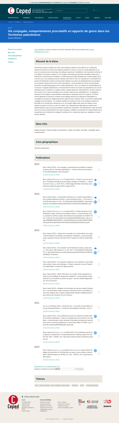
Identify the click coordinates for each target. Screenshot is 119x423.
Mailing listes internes (46, 406)
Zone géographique (15, 55)
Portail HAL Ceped (45, 402)
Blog (87, 17)
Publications (53, 17)
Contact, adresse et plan (30, 396)
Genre (82, 385)
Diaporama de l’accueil (46, 407)
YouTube (107, 17)
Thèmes (10, 62)
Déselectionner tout (53, 366)
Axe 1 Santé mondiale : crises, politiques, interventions (52, 385)
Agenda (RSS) (26, 404)
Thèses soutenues (28, 22)
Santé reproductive (92, 385)
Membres (26, 17)
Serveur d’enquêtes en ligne (65, 407)
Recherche (39, 17)
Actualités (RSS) (26, 402)
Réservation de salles (64, 404)
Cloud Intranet (62, 402)
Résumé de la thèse (15, 49)
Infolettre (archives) (63, 406)
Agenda (97, 17)
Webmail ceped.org (45, 404)
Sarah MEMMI (39, 49)
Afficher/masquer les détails (51, 174)
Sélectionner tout (40, 366)
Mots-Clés (11, 52)
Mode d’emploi (26, 411)
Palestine (75, 385)
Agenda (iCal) (25, 406)
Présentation (13, 17)
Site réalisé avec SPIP (52, 419)
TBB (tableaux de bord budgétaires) (46, 410)
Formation (67, 17)
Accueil (10, 22)
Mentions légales (68, 419)
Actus (78, 17)
